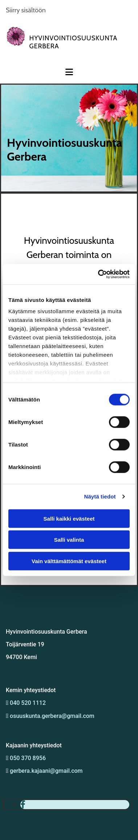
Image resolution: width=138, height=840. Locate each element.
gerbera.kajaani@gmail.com (46, 770)
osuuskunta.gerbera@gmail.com (51, 715)
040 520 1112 (28, 702)
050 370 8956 (28, 758)
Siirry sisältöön (26, 10)
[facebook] (22, 804)
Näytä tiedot (100, 496)
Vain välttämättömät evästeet (69, 561)
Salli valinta (69, 540)
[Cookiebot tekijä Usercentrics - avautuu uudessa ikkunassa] (99, 274)
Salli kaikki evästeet (69, 518)
